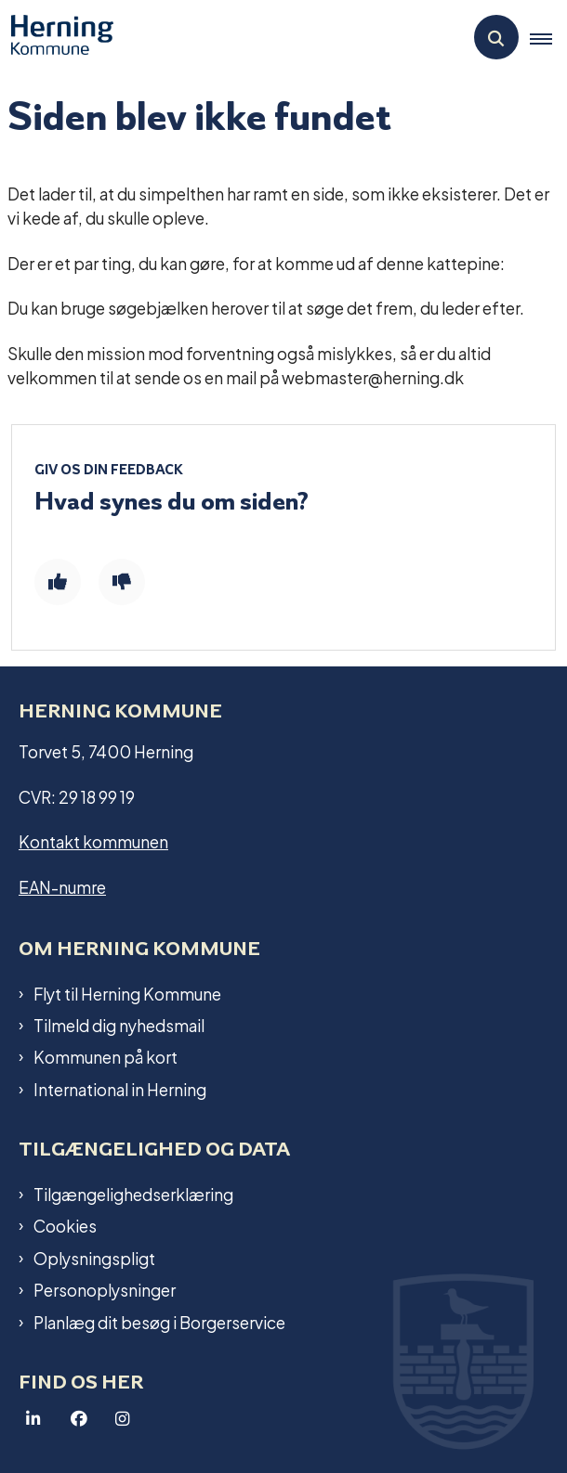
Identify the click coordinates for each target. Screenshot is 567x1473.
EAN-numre (62, 885)
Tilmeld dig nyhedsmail (118, 1025)
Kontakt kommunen (93, 840)
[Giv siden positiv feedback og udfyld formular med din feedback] (57, 582)
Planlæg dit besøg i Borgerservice (159, 1322)
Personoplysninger (104, 1289)
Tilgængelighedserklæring (133, 1194)
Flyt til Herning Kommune (127, 993)
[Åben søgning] (496, 37)
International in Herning (119, 1089)
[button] (548, 38)
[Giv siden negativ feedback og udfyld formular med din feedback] (122, 582)
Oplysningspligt (94, 1258)
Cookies (65, 1225)
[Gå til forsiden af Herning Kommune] (56, 37)
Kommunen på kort (105, 1056)
